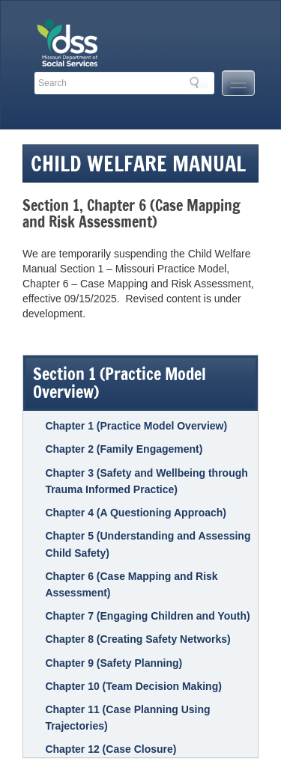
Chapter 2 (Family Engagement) (123, 449)
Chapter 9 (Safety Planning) (113, 663)
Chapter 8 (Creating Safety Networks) (137, 639)
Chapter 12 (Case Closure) (110, 749)
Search (199, 82)
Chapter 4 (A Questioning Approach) (135, 513)
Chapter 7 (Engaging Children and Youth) (147, 616)
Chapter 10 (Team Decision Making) (133, 686)
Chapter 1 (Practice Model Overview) (136, 426)
